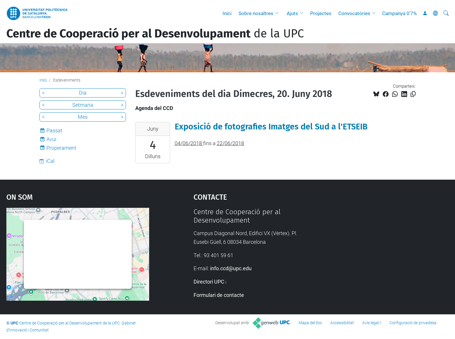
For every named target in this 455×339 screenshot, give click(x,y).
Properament (61, 148)
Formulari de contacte (219, 295)
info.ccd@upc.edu (231, 268)
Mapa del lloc (310, 322)
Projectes (320, 13)
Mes (83, 117)
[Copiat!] (413, 94)
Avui (51, 139)
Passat (54, 130)
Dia (82, 93)
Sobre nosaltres (256, 13)
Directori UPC (209, 282)
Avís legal (370, 322)
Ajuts (292, 13)
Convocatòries (354, 13)
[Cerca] (446, 13)
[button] (278, 13)
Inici (227, 13)
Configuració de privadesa (412, 322)
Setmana (82, 105)
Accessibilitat (342, 322)
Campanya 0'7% (399, 13)
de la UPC (155, 34)
